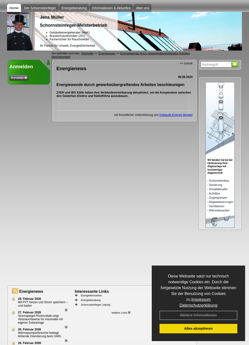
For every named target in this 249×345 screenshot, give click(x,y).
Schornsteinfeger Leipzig (95, 304)
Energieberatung (74, 8)
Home (13, 8)
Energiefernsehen (91, 295)
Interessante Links (92, 291)
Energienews (31, 291)
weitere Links (120, 312)
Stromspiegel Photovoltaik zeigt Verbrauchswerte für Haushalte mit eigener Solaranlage (40, 319)
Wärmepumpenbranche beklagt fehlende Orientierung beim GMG (39, 334)
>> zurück (186, 63)
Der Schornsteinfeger (40, 8)
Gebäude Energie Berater (176, 115)
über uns (142, 8)
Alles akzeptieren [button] (198, 328)
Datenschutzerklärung (198, 305)
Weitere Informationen (198, 315)
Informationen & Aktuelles (111, 8)
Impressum (201, 299)
